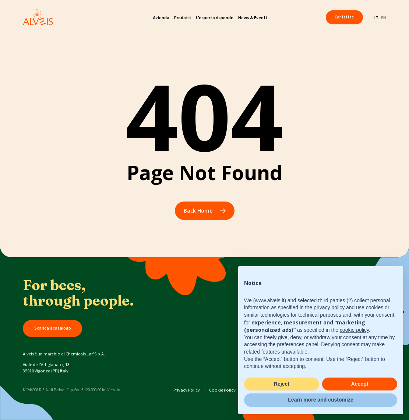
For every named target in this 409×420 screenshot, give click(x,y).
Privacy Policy (186, 390)
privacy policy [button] (329, 307)
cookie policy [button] (354, 330)
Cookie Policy (222, 390)
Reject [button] (281, 384)
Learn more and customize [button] (320, 400)
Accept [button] (360, 384)
